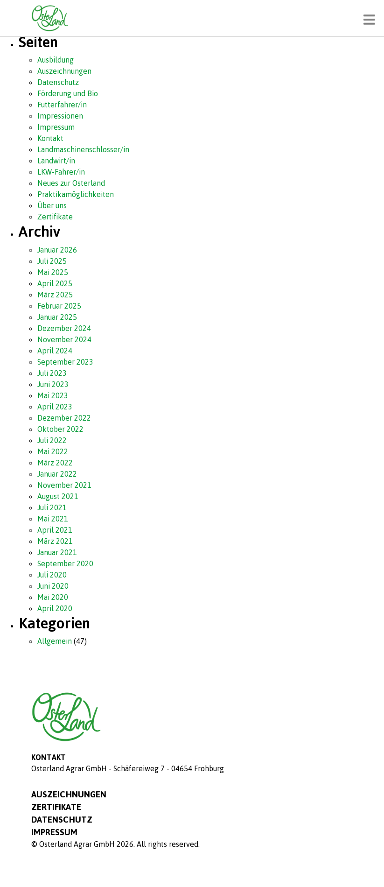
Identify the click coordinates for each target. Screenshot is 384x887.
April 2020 (54, 608)
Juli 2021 (52, 507)
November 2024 (64, 339)
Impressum (56, 127)
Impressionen (60, 115)
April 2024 (54, 350)
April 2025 (54, 283)
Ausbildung (55, 59)
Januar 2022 (57, 474)
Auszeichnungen (64, 71)
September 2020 (65, 563)
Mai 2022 (52, 451)
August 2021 (57, 496)
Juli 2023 (52, 373)
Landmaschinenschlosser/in (83, 149)
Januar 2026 (57, 249)
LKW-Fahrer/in (61, 171)
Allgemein (54, 641)
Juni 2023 (53, 384)
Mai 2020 (52, 597)
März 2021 (55, 541)
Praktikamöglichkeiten (75, 194)
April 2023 (54, 406)
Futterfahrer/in (62, 104)
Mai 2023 (52, 395)
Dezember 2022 (64, 417)
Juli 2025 (52, 261)
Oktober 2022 (60, 429)
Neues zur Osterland (71, 183)
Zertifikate (55, 216)
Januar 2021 (57, 552)
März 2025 (55, 294)
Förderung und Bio (67, 93)
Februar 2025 (59, 305)
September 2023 (65, 361)
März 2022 (55, 462)
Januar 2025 (57, 317)
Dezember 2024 (64, 328)
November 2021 (64, 485)
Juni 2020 (53, 586)
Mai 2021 (52, 518)
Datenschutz (58, 82)
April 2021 (54, 530)
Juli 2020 (52, 574)
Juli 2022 (52, 440)
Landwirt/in (56, 160)
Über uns (52, 205)
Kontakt (50, 138)
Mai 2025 (52, 272)
